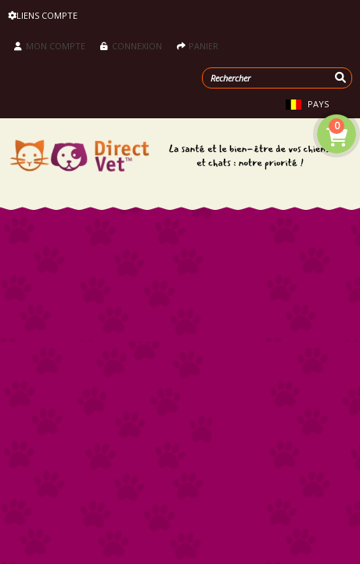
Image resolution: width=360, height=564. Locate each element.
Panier (197, 46)
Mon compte (49, 46)
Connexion (131, 46)
